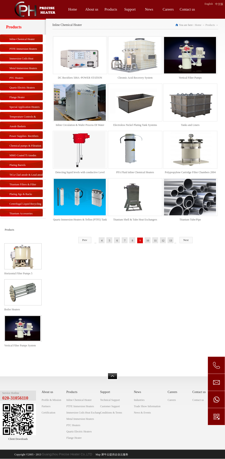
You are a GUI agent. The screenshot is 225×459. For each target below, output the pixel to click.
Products (210, 25)
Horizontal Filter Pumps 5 (18, 273)
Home (72, 9)
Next (186, 240)
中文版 (219, 4)
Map (97, 454)
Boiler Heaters (12, 309)
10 (147, 240)
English (209, 3)
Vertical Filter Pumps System (20, 345)
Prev (84, 240)
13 (170, 240)
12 (163, 240)
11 (155, 240)
